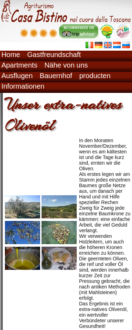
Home (10, 54)
